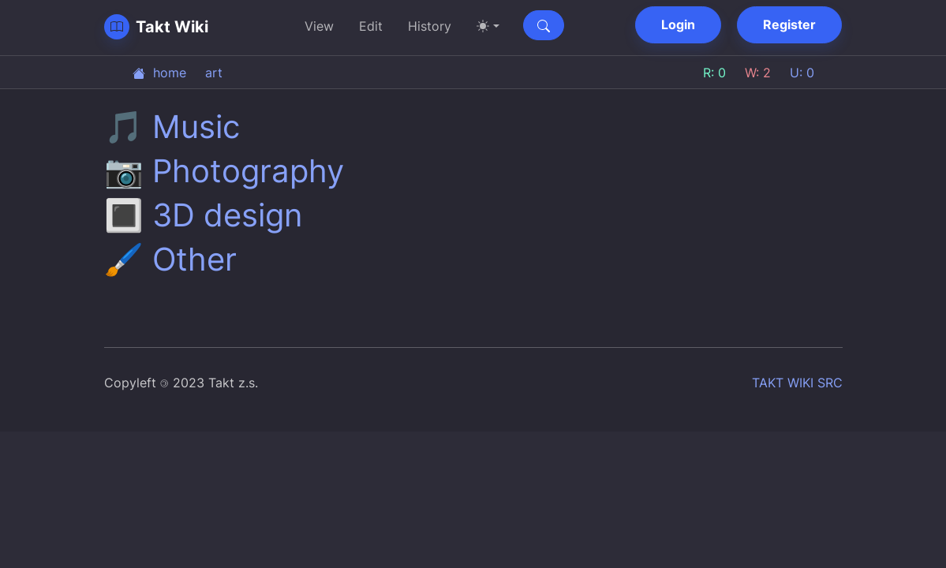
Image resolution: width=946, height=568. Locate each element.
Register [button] (789, 24)
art (213, 72)
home (159, 72)
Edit (371, 26)
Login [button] (678, 24)
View (319, 26)
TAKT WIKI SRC (797, 382)
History (429, 26)
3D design (227, 215)
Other (194, 259)
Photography (248, 170)
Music (196, 126)
